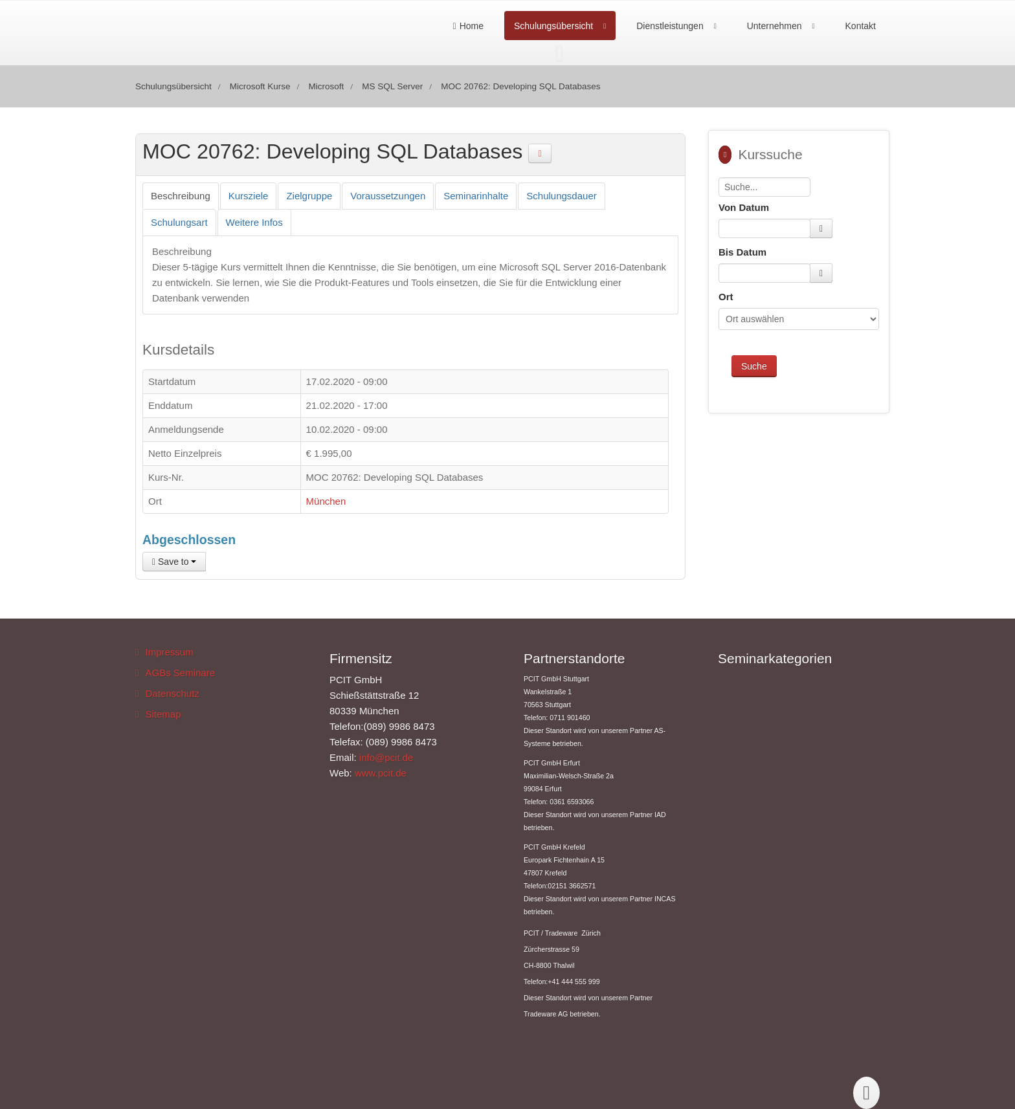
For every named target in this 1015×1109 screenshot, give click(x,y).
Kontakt (860, 26)
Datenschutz (172, 693)
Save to (174, 561)
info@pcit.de (386, 757)
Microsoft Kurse (260, 86)
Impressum (169, 651)
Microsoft (326, 86)
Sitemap (163, 713)
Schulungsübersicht (553, 26)
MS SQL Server (392, 86)
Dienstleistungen (670, 26)
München (326, 501)
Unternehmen (774, 26)
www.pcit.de (381, 772)
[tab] (180, 196)
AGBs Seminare (180, 672)
